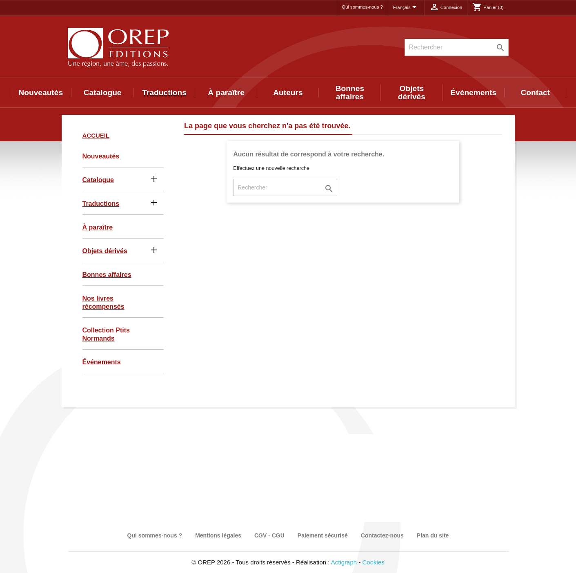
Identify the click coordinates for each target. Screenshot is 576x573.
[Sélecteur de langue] (406, 8)
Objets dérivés (411, 92)
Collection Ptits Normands (106, 334)
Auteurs (288, 92)
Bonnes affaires (350, 92)
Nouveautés (40, 92)
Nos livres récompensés (103, 302)
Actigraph (344, 562)
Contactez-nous (382, 535)
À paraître (226, 92)
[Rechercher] (457, 47)
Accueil (96, 135)
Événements (473, 92)
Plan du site (433, 535)
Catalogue (103, 92)
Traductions (164, 92)
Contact (535, 92)
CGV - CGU (269, 535)
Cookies (374, 562)
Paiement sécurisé (323, 535)
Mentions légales (218, 535)
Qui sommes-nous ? (362, 6)
